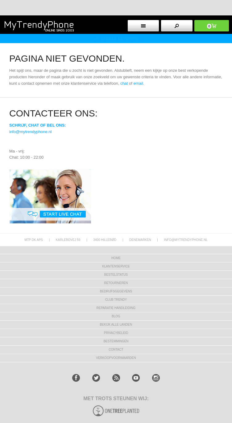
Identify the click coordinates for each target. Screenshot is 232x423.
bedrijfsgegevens (116, 291)
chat (124, 83)
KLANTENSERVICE (116, 266)
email (138, 83)
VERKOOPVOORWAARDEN (116, 358)
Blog (116, 316)
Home (116, 258)
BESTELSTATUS (116, 274)
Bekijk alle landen (116, 324)
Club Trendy (116, 299)
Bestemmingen (115, 341)
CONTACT (116, 349)
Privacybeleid (116, 333)
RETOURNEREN (116, 283)
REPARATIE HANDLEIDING (116, 308)
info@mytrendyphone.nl (30, 131)
